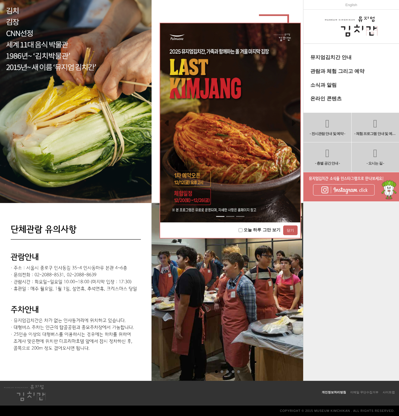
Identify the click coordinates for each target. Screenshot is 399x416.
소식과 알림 (323, 85)
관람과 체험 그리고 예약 (337, 71)
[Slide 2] (240, 216)
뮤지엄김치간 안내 (331, 57)
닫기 (290, 230)
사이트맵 (389, 392)
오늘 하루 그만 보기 (259, 229)
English (351, 5)
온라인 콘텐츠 (326, 98)
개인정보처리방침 (334, 392)
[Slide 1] (230, 216)
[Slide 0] (220, 216)
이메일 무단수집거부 (364, 392)
